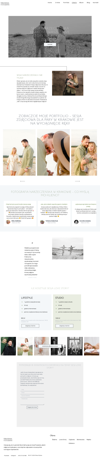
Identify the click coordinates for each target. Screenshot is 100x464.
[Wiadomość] (32, 401)
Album (81, 2)
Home (50, 2)
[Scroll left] (22, 181)
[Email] (32, 392)
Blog (88, 2)
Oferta (74, 2)
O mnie (57, 2)
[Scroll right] (77, 181)
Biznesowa (80, 439)
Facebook (6, 455)
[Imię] (32, 389)
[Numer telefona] (32, 395)
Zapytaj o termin (30, 326)
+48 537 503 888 (22, 455)
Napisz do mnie (32, 407)
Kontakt (96, 2)
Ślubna (54, 439)
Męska (89, 439)
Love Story (63, 439)
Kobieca (71, 443)
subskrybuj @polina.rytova (50, 346)
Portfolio (66, 2)
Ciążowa (72, 439)
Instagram (13, 455)
